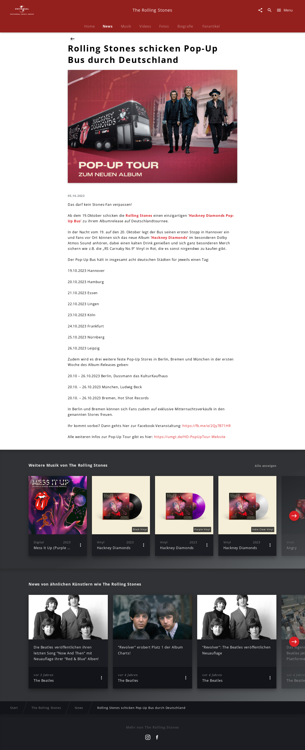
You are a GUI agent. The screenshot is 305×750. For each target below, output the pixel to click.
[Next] (294, 516)
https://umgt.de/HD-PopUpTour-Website (190, 436)
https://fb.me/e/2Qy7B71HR (206, 425)
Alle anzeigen (265, 465)
